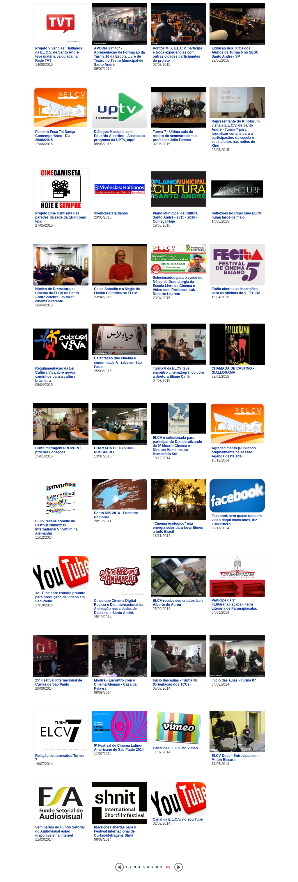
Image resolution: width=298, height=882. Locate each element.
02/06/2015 (161, 144)
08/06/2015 (102, 144)
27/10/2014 (44, 605)
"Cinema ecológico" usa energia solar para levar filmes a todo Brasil (178, 527)
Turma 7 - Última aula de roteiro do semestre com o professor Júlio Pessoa (175, 136)
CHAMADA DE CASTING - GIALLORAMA (233, 370)
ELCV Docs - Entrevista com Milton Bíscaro (235, 758)
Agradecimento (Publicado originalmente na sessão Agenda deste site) (234, 452)
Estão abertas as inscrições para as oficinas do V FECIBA (236, 291)
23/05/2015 (102, 217)
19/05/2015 (161, 225)
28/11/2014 (102, 521)
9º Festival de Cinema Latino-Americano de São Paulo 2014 (119, 747)
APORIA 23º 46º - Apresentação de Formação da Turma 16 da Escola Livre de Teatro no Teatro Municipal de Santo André (119, 56)
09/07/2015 (102, 69)
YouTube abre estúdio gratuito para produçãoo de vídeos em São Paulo (60, 597)
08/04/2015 (44, 385)
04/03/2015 (161, 381)
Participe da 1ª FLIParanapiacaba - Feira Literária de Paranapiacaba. (234, 604)
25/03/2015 (102, 371)
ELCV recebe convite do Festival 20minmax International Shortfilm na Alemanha (56, 527)
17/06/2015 (44, 144)
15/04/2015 (220, 297)
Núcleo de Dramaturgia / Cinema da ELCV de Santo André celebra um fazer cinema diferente (57, 295)
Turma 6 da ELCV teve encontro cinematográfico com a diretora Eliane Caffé (178, 372)
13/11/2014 (161, 536)
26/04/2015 (44, 305)
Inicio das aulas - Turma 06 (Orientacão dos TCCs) (175, 682)
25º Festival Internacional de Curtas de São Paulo (58, 682)
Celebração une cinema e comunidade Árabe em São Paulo (118, 362)
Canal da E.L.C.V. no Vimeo (175, 748)
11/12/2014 (44, 537)
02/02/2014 (161, 823)
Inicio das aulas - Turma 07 (234, 680)
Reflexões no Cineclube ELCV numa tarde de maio (236, 215)
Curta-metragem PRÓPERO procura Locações (58, 450)
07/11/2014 (220, 528)
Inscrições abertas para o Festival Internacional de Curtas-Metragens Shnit (115, 831)
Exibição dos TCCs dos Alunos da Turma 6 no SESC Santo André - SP (235, 52)
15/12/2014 (220, 460)
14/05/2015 (220, 221)
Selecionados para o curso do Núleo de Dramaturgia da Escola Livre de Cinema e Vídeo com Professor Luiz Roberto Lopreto (178, 286)
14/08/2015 (44, 65)
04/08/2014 (220, 684)
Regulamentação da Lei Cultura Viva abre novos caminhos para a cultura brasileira (55, 374)
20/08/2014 (44, 688)
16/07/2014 (44, 764)
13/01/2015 (102, 456)
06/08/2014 (102, 693)
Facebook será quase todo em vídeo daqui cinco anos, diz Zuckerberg (237, 520)
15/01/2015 (44, 456)
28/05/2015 (220, 150)
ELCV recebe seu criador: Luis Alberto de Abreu (178, 603)
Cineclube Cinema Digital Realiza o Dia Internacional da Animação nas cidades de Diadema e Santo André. (118, 607)
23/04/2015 (102, 297)
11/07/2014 (102, 754)
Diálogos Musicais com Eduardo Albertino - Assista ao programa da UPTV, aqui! (119, 136)
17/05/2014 (220, 764)
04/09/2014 (220, 613)
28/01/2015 (220, 377)
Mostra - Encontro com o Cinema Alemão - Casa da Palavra (115, 684)
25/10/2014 (102, 617)
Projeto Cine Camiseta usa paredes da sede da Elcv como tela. (60, 217)
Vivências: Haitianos (111, 213)
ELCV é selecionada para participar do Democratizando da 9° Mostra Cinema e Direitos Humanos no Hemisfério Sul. (177, 446)
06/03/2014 (102, 839)
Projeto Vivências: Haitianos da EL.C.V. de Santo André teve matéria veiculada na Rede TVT (58, 54)
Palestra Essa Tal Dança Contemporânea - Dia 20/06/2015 (55, 136)
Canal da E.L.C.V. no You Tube (178, 819)
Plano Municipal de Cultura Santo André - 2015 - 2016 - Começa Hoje (175, 217)
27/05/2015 (44, 225)
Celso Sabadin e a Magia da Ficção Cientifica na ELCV (117, 291)
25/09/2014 (161, 609)
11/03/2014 (44, 839)
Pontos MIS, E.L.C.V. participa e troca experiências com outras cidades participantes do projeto (177, 54)
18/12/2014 (161, 458)
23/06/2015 (220, 60)
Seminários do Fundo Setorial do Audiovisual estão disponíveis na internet (60, 831)
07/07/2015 (161, 65)
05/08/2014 (161, 688)
